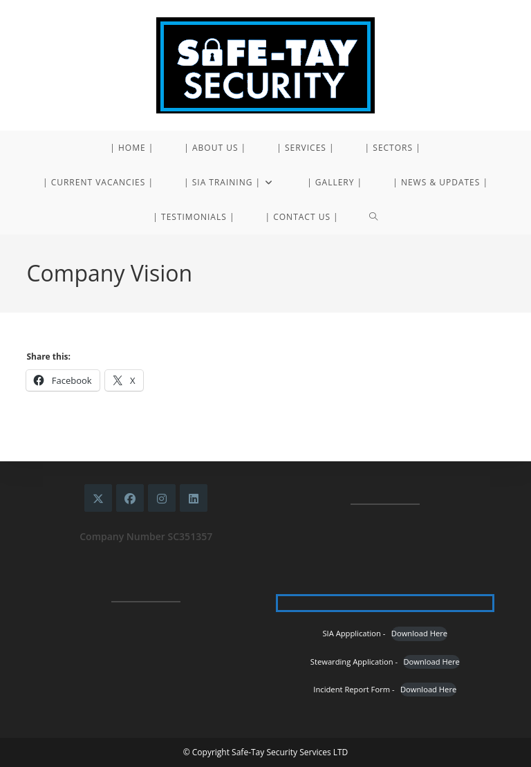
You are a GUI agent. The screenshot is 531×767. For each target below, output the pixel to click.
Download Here (419, 633)
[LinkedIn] (193, 498)
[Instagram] (162, 498)
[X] (98, 498)
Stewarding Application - (354, 661)
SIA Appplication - (353, 633)
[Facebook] (130, 498)
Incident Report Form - (353, 689)
